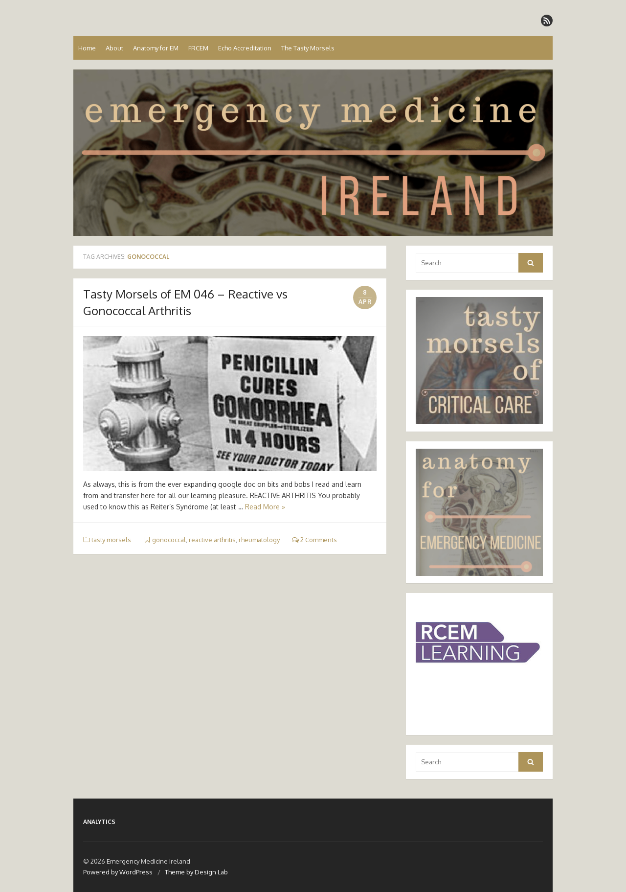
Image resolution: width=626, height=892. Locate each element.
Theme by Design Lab (196, 872)
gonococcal (169, 540)
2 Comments (314, 540)
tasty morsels (111, 540)
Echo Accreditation (244, 48)
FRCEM (198, 48)
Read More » (265, 507)
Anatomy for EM (156, 48)
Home (87, 48)
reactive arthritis (212, 540)
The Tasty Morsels (308, 48)
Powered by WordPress (118, 872)
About (114, 48)
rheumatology (259, 540)
